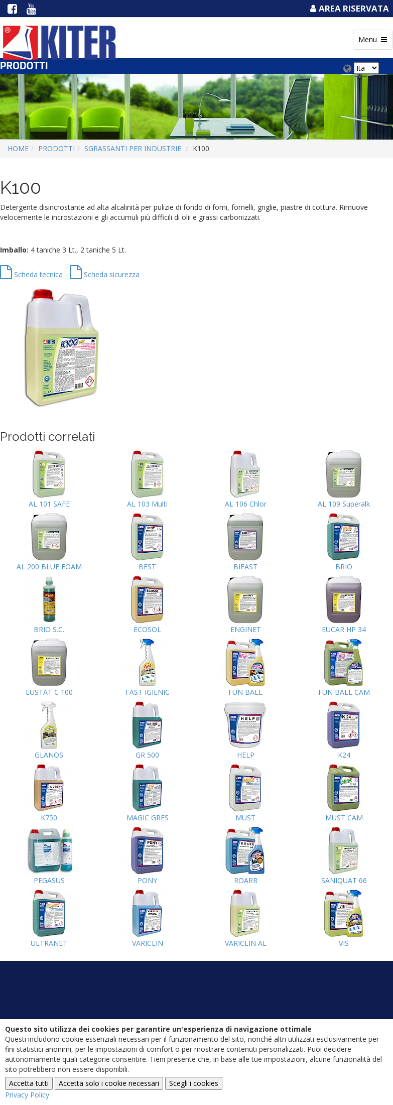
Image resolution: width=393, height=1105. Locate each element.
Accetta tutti (29, 1083)
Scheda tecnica (31, 274)
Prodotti (56, 148)
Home (18, 148)
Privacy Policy (27, 1094)
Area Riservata (348, 8)
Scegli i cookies (193, 1083)
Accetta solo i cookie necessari (109, 1083)
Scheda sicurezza (105, 274)
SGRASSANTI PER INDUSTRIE (132, 148)
